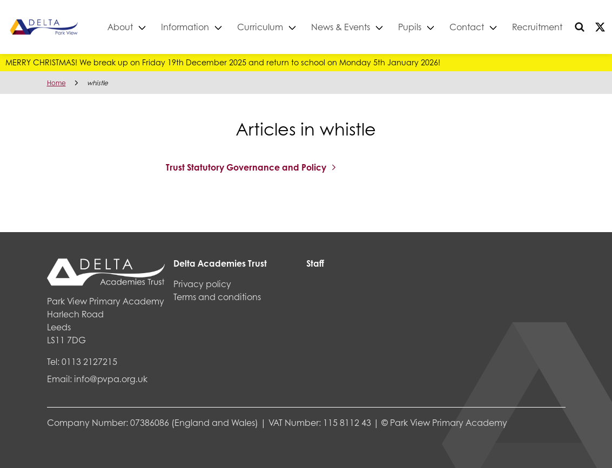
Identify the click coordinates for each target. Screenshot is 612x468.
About (136, 27)
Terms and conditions (217, 296)
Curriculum (276, 27)
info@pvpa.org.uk (110, 378)
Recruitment (553, 27)
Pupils (426, 27)
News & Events (356, 27)
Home (56, 82)
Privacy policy (202, 283)
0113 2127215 (89, 361)
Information (201, 27)
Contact (483, 27)
